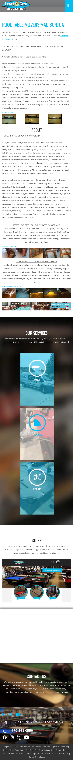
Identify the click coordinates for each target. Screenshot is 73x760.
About (38, 746)
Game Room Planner (54, 750)
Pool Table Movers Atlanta (46, 753)
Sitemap (30, 753)
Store (66, 750)
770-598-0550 (62, 692)
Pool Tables (48, 746)
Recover (64, 746)
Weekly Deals (8, 753)
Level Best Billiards (26, 746)
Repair (5, 750)
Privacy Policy (64, 753)
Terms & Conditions (37, 757)
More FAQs (20, 753)
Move (56, 746)
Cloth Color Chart (17, 750)
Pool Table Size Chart (34, 750)
